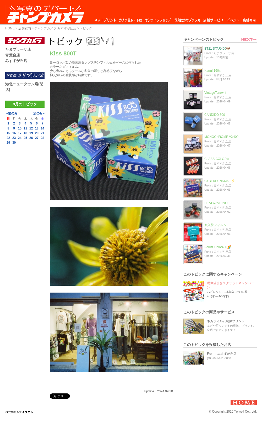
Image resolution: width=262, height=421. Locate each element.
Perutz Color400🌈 (217, 247)
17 (19, 133)
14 (42, 128)
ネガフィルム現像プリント (226, 321)
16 (14, 133)
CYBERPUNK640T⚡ (219, 181)
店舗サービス (213, 18)
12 (31, 128)
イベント (233, 18)
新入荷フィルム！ (217, 225)
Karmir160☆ (213, 70)
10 (19, 128)
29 (8, 142)
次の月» (39, 113)
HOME (10, 28)
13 (37, 128)
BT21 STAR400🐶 (217, 48)
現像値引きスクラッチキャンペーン (230, 285)
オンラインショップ (157, 18)
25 (25, 138)
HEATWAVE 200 (215, 203)
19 (31, 133)
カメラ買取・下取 (130, 18)
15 (8, 133)
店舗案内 (249, 18)
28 (42, 138)
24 (19, 138)
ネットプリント (106, 18)
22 (8, 138)
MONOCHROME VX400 (221, 137)
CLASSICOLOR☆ (217, 159)
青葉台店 (12, 55)
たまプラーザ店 (18, 49)
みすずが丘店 (16, 61)
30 (14, 142)
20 (37, 133)
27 (37, 138)
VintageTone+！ (215, 93)
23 (14, 138)
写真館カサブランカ (187, 18)
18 (25, 133)
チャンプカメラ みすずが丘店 (55, 28)
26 (31, 138)
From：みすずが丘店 (221, 354)
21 (42, 133)
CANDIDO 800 (214, 115)
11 (25, 128)
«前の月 (12, 113)
